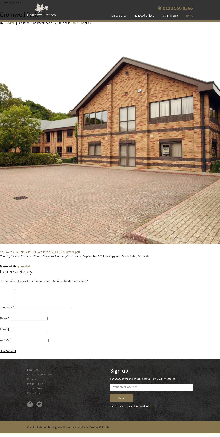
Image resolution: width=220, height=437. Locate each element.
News (189, 16)
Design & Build (170, 16)
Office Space (118, 16)
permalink (24, 266)
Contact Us (34, 397)
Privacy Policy (35, 388)
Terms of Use (35, 392)
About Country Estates (40, 378)
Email (3, 332)
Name (3, 322)
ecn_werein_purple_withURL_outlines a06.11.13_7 (31, 252)
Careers (31, 383)
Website (5, 343)
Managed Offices (144, 16)
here (150, 410)
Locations (33, 373)
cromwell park (72, 252)
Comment (7, 311)
